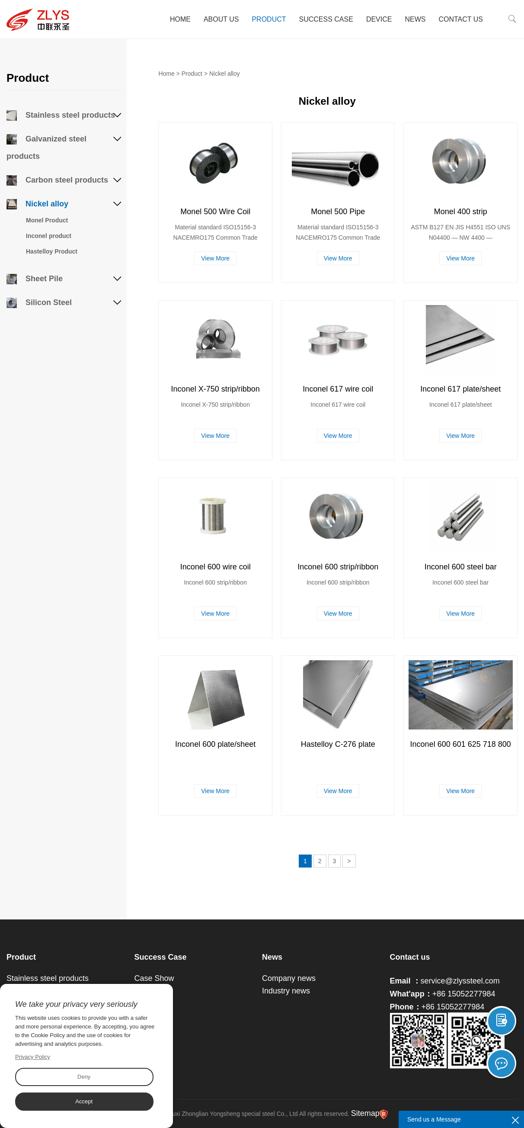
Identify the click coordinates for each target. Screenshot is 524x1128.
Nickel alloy (37, 203)
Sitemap (365, 1113)
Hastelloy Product (51, 251)
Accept (84, 1101)
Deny (83, 1076)
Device (379, 19)
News (415, 19)
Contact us (410, 957)
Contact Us (460, 19)
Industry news (286, 991)
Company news (289, 978)
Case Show (154, 978)
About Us (221, 19)
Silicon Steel (39, 302)
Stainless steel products (60, 115)
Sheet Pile (34, 278)
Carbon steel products (57, 180)
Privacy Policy (32, 1057)
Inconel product (48, 235)
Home (180, 19)
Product (269, 19)
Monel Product (47, 220)
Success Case (326, 19)
